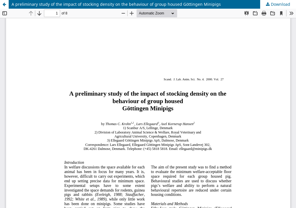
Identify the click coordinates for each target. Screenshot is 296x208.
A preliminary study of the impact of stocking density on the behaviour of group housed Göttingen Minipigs (116, 4)
